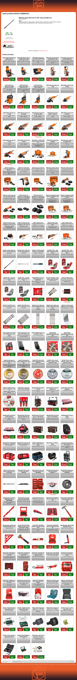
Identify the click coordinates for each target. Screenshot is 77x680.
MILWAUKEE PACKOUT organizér (67, 388)
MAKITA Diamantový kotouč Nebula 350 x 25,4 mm (9, 362)
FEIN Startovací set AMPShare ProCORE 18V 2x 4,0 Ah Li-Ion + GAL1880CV (23, 196)
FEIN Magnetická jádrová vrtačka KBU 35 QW (52, 58)
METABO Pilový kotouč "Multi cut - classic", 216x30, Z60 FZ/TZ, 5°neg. (52, 361)
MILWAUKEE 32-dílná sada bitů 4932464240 (23, 498)
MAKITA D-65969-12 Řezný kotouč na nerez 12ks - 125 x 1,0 (9, 389)
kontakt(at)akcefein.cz (43, 50)
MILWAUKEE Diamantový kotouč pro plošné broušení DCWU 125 (38, 361)
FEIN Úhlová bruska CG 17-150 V (24, 141)
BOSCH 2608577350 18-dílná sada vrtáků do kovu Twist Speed (9, 334)
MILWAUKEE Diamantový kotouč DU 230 (67, 334)
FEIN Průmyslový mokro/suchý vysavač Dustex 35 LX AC (24, 86)
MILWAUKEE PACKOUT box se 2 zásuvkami (38, 416)
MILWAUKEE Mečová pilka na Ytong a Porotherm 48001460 (24, 471)
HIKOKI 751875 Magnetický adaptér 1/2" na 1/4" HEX (38, 608)
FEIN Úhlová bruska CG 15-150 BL (67, 113)
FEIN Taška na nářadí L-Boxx (52, 443)
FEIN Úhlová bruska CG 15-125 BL (24, 113)
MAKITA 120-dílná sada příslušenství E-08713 (67, 581)
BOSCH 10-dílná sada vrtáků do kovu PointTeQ (67, 306)
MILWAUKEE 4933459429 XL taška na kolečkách (9, 443)
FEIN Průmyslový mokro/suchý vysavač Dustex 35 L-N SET (9, 86)
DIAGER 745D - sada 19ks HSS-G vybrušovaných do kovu (9, 279)
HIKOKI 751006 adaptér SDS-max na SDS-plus (38, 251)
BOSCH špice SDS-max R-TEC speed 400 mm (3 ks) (38, 307)
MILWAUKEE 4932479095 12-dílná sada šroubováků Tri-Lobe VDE (9, 554)
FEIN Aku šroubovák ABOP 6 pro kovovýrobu (23, 168)
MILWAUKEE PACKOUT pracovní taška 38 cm (24, 416)
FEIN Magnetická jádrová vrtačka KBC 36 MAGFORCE (38, 58)
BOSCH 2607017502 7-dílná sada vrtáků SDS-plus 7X (24, 333)
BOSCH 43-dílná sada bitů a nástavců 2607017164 (9, 636)
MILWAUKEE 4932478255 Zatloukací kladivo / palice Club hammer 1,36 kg (23, 526)
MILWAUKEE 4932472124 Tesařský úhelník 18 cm (9, 526)
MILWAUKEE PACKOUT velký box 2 (52, 388)
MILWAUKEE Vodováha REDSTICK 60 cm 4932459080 (9, 499)
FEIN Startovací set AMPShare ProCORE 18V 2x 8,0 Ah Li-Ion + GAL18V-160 (38, 196)
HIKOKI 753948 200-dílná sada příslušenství (23, 608)
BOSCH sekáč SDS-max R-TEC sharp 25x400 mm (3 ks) (9, 306)
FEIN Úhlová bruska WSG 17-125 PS (52, 113)
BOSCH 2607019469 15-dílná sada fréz (24, 636)
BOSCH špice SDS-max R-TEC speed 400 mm (24, 251)
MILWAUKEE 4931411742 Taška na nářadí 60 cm (23, 443)
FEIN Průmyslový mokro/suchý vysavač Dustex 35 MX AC (38, 86)
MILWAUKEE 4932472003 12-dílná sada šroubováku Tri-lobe (52, 499)
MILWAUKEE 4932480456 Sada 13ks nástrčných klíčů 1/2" (52, 526)
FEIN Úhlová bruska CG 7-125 (52, 86)
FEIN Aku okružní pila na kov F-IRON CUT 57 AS (52, 168)
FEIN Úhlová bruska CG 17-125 (9, 113)
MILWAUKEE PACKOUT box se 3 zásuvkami (52, 416)
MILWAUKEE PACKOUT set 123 (38, 388)
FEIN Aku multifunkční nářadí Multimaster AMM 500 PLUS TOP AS (52, 196)
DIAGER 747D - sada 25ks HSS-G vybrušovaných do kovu (23, 279)
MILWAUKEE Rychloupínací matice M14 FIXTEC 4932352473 (52, 471)
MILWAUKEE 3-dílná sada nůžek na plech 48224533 (23, 388)
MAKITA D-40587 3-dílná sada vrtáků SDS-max (52, 278)
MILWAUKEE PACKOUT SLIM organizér (9, 416)
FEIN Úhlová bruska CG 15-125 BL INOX (38, 113)
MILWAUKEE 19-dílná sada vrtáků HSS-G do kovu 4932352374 (38, 279)
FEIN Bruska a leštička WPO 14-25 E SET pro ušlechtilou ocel (38, 141)
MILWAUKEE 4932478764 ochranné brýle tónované (23, 581)
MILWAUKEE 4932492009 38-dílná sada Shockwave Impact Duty (23, 554)
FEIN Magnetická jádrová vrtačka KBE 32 (9, 58)
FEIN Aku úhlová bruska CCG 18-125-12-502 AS (9, 196)
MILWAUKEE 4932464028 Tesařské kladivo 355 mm (67, 499)
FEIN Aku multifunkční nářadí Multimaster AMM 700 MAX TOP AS (67, 196)
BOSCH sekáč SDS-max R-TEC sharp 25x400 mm (9, 251)
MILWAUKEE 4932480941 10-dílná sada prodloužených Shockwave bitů (38, 554)
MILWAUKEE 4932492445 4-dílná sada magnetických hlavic (67, 554)
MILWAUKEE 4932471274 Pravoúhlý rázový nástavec (38, 498)
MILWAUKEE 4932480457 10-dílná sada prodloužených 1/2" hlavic (9, 581)
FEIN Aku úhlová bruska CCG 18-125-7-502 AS (67, 168)
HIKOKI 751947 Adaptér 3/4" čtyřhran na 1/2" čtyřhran (52, 608)
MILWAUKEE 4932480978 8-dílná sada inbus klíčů (52, 553)
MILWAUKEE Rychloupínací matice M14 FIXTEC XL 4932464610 (67, 471)
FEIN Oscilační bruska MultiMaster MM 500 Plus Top (38, 223)
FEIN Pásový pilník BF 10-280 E (52, 141)
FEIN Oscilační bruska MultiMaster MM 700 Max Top (67, 223)
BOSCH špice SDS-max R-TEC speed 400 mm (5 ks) (52, 307)
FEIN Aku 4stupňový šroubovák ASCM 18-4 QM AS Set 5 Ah (9, 169)
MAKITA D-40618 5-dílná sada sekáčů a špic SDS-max (67, 278)
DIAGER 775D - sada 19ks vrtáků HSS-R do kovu (52, 251)
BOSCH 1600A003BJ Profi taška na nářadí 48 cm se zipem (38, 444)
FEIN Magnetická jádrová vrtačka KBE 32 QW (23, 58)
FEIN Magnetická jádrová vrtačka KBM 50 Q (67, 58)
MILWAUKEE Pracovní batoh (67, 416)
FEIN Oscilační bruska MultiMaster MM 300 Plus (9, 223)
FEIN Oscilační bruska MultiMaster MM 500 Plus (23, 223)
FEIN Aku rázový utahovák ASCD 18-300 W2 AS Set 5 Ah (38, 168)
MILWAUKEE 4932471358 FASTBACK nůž (67, 526)
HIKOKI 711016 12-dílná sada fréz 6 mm (67, 608)
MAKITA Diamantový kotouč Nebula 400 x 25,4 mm (23, 362)
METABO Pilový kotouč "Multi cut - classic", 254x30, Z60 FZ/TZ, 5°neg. (67, 361)
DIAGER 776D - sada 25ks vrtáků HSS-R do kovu (67, 251)
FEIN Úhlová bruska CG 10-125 (67, 86)
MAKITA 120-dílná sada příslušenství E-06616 (53, 581)
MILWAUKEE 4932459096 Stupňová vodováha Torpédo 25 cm (38, 526)
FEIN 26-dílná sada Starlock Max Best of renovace (38, 636)
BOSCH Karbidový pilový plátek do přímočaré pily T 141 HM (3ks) (9, 471)
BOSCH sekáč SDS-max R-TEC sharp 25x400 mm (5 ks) (23, 306)
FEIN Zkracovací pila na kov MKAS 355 (67, 141)
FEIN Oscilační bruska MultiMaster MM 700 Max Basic (52, 224)
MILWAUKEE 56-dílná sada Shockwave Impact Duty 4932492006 (38, 471)
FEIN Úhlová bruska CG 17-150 (9, 141)
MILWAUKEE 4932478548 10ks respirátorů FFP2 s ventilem (38, 581)
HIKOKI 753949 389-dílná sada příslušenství (9, 608)
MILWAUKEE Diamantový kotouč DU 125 (53, 334)
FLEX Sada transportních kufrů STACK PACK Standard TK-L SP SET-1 (67, 444)
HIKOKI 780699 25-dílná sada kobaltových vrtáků (38, 333)
